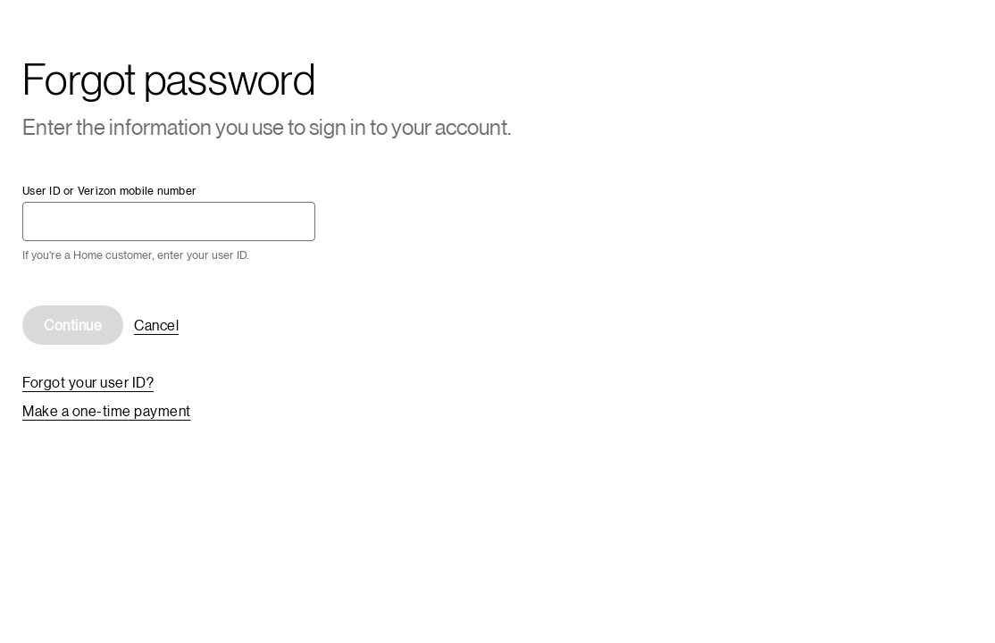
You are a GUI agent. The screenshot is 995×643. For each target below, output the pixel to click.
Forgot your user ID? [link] (88, 381)
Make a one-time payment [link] (106, 410)
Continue (73, 324)
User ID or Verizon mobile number (109, 190)
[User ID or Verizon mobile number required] (168, 221)
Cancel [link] (156, 324)
